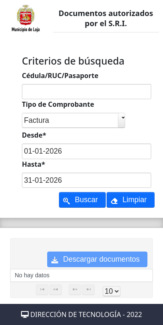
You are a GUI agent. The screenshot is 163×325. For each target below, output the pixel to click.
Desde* (34, 135)
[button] (82, 200)
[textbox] (86, 91)
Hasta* (33, 164)
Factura (36, 120)
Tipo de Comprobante (58, 104)
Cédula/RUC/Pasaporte (60, 75)
